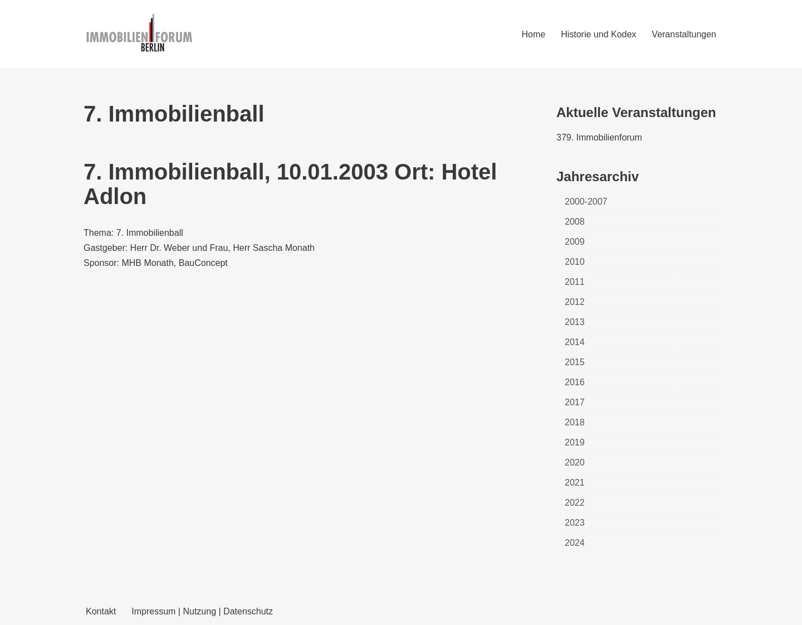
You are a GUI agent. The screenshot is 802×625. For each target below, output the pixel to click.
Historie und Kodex (598, 34)
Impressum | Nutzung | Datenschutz (202, 611)
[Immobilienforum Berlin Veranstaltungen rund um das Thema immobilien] (139, 34)
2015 (575, 362)
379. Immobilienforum (599, 137)
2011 (575, 282)
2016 (575, 382)
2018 (575, 422)
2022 (575, 502)
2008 (575, 221)
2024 (575, 543)
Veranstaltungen (684, 34)
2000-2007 (586, 201)
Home (533, 34)
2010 (575, 262)
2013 (575, 322)
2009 (575, 241)
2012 (575, 302)
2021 (575, 482)
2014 (575, 342)
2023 (575, 522)
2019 (575, 442)
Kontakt (101, 611)
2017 (575, 402)
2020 (575, 462)
